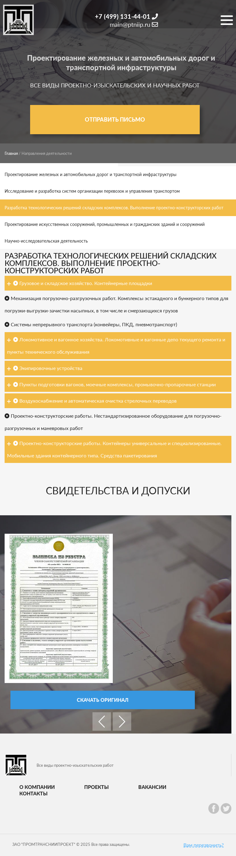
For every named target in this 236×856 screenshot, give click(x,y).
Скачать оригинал (102, 700)
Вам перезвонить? (203, 845)
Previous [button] (101, 721)
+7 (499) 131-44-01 (126, 16)
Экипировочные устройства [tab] (44, 368)
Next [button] (122, 721)
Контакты (33, 793)
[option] (112, 621)
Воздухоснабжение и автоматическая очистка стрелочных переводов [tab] (92, 401)
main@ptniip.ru (134, 24)
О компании (37, 787)
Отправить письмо (115, 119)
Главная (11, 153)
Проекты (96, 787)
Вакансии (152, 787)
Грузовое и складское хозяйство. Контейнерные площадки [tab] (79, 283)
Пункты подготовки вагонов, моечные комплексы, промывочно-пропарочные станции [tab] (111, 384)
